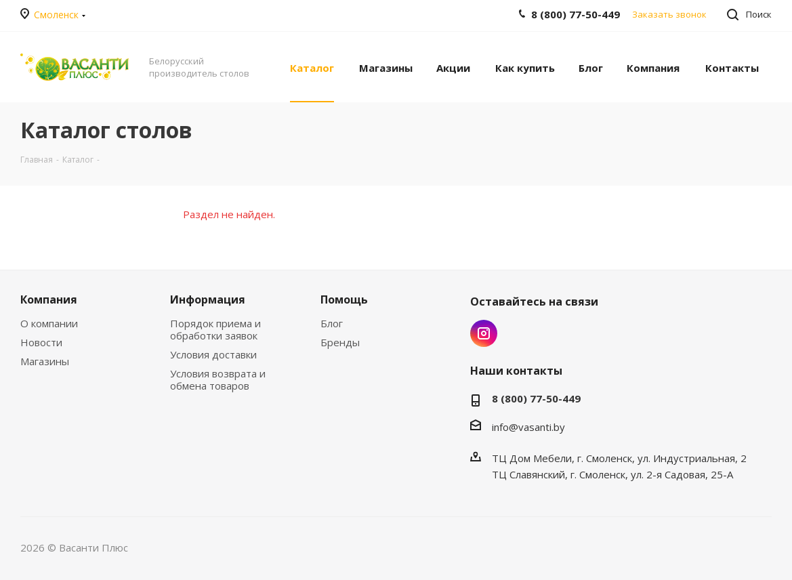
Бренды (340, 342)
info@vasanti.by (528, 427)
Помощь (344, 299)
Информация (207, 299)
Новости (41, 342)
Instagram (483, 333)
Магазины (44, 361)
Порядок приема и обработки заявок (215, 329)
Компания (48, 299)
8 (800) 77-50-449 (536, 398)
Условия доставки (213, 354)
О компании (49, 323)
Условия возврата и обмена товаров (218, 379)
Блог (331, 323)
